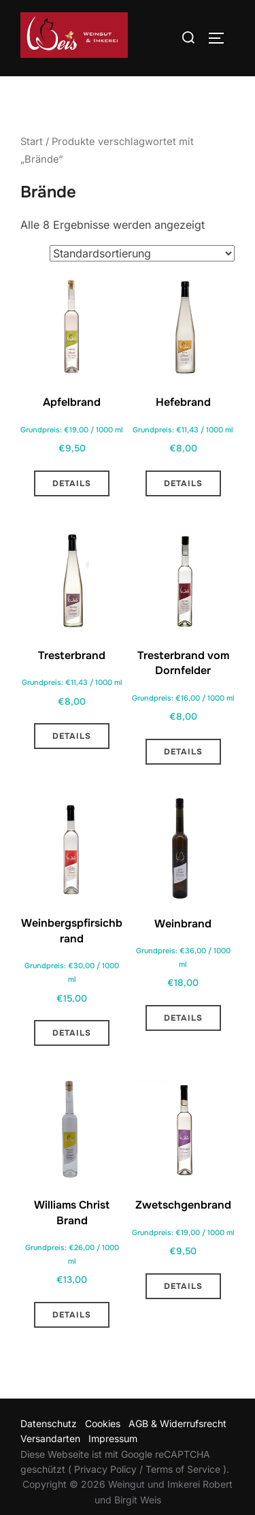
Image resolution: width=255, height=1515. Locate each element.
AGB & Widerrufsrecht (177, 1444)
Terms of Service (183, 1489)
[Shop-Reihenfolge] (142, 274)
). (224, 1489)
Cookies (102, 1444)
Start (31, 162)
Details (71, 503)
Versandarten (50, 1459)
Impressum (112, 1459)
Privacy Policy (105, 1489)
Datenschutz (48, 1444)
